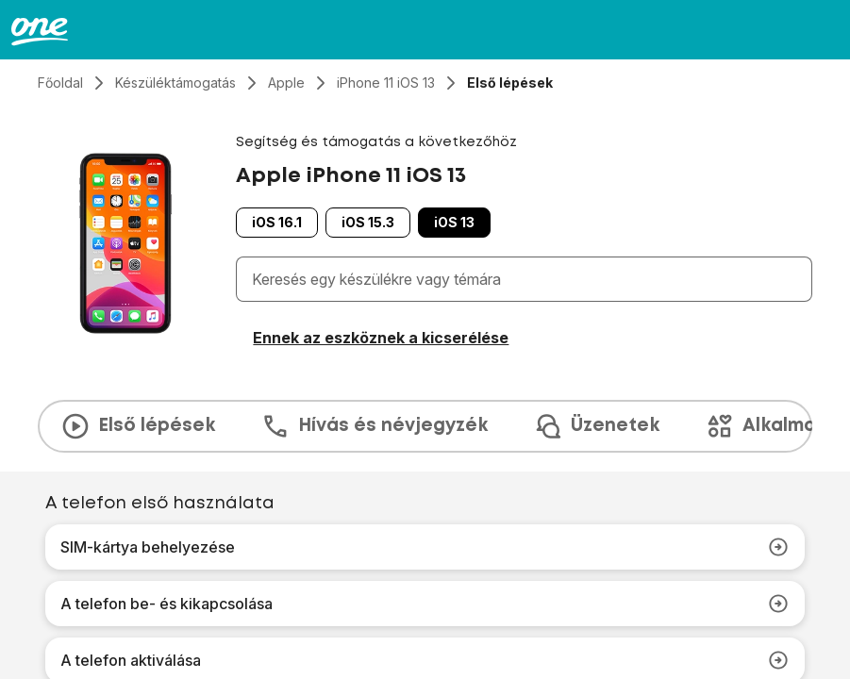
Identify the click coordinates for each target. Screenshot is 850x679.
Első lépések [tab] (137, 426)
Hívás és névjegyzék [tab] (374, 426)
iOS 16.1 (277, 222)
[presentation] (425, 426)
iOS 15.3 (368, 222)
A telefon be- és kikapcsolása (425, 603)
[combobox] (528, 279)
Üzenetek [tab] (596, 426)
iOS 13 (454, 222)
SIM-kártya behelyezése (425, 547)
